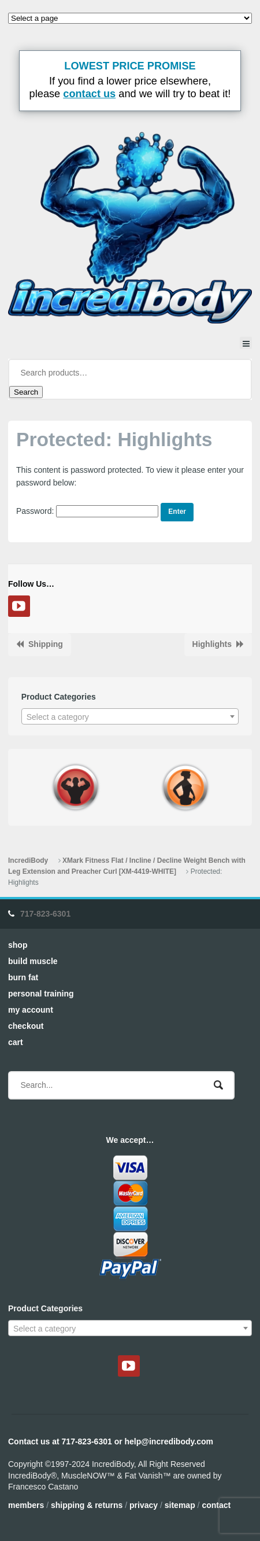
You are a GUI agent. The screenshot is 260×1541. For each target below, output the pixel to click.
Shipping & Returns (86, 1505)
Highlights (212, 644)
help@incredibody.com (169, 1441)
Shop (17, 945)
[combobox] (130, 716)
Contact (216, 1505)
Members (26, 1505)
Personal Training (41, 993)
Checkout (25, 1026)
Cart (15, 1042)
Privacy (143, 1505)
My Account (30, 1009)
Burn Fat (23, 977)
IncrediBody (28, 860)
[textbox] (130, 717)
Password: (87, 511)
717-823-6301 (45, 913)
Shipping (45, 644)
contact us (89, 94)
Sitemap (180, 1505)
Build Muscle (33, 961)
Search (26, 392)
